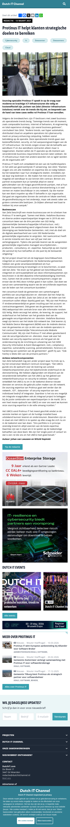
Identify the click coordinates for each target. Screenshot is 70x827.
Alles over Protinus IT (15, 686)
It (26, 40)
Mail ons (6, 778)
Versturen (60, 716)
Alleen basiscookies (44, 821)
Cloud (7, 47)
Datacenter (40, 40)
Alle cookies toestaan (25, 821)
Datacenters (58, 40)
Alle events (9, 615)
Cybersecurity (11, 40)
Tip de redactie (12, 446)
